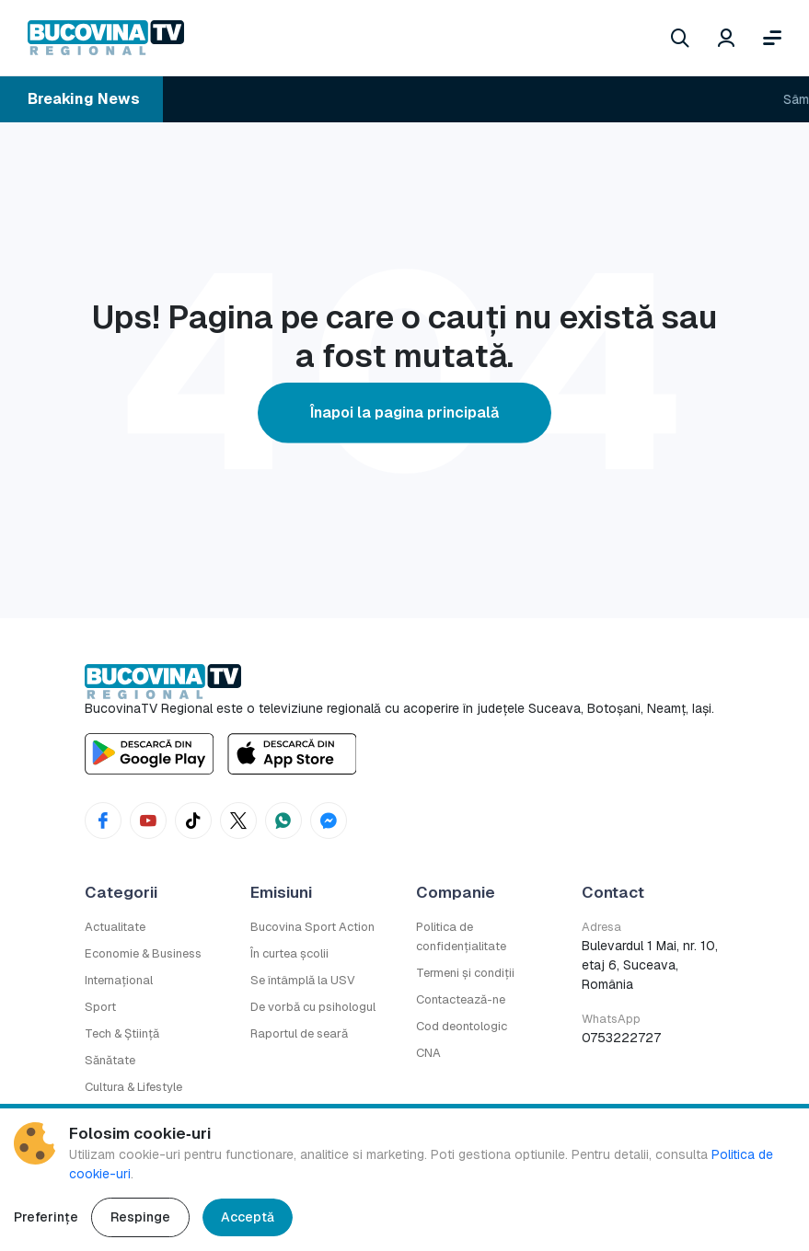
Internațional (119, 980)
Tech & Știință (122, 1033)
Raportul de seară (299, 1033)
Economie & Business (143, 953)
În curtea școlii (289, 953)
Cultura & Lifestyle (133, 1087)
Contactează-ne (460, 999)
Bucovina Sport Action (312, 927)
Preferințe (46, 1217)
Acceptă (247, 1217)
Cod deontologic (461, 1026)
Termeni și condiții (465, 973)
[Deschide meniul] (772, 38)
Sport (100, 1007)
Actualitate (115, 927)
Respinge (140, 1217)
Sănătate (110, 1060)
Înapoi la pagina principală (404, 412)
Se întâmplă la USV (302, 980)
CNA (428, 1053)
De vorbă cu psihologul (313, 1007)
